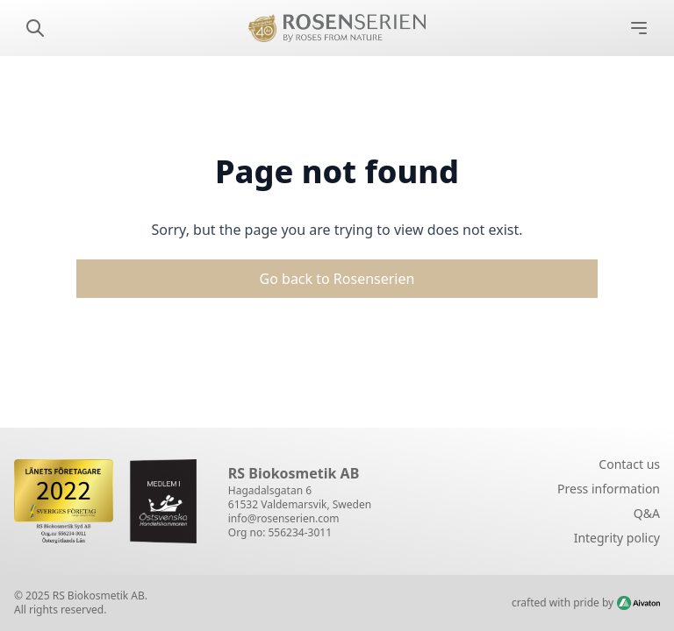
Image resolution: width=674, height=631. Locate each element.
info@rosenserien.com (284, 518)
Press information (608, 488)
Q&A (647, 513)
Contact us (629, 464)
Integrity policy (617, 537)
